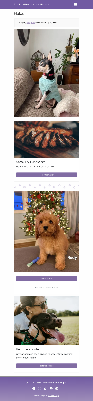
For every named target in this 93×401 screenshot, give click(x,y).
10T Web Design (53, 396)
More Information (46, 174)
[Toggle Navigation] (75, 4)
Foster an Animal (46, 365)
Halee (19, 13)
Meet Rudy (46, 278)
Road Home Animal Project (31, 4)
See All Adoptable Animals (46, 287)
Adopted (31, 22)
